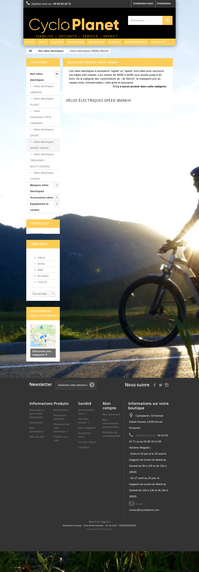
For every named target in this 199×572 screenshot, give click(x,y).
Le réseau (114, 41)
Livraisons (36, 443)
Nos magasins (87, 448)
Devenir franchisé (136, 41)
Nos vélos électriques (37, 76)
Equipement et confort (39, 206)
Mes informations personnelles (111, 444)
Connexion (164, 3)
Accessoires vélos (41, 197)
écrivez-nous (38, 248)
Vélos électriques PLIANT (42, 101)
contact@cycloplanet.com (144, 530)
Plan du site (36, 457)
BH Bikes (43, 296)
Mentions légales (99, 542)
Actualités (158, 41)
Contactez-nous (143, 3)
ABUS (41, 278)
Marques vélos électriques (39, 188)
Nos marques (75, 41)
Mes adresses (111, 435)
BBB (40, 290)
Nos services (96, 41)
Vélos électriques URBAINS (42, 89)
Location (57, 41)
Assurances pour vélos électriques (36, 434)
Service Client (87, 462)
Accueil (30, 41)
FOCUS (42, 302)
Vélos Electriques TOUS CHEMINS (40, 117)
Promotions (61, 430)
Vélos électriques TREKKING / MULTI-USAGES (42, 160)
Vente (42, 41)
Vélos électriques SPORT (42, 132)
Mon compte (109, 426)
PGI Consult (106, 550)
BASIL (41, 284)
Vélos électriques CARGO (42, 175)
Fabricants (39, 264)
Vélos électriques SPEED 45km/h (42, 145)
